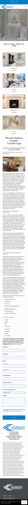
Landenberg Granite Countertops (17, 455)
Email (4, 361)
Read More (8, 503)
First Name (6, 347)
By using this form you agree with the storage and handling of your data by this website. (14, 411)
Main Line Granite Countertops (16, 461)
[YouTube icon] (16, 3)
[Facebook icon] (12, 3)
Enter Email (5, 363)
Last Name (6, 354)
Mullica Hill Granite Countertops (16, 469)
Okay (24, 502)
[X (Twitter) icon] (14, 3)
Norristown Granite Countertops (17, 475)
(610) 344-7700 (18, 45)
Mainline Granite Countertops (10, 462)
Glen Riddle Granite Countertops (10, 443)
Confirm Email (6, 369)
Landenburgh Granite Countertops (11, 457)
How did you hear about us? (9, 389)
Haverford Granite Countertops (10, 447)
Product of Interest (7, 382)
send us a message (16, 344)
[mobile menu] (26, 6)
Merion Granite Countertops (9, 465)
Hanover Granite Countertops (16, 445)
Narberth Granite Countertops (10, 471)
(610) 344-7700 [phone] (14, 1)
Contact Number (7, 375)
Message (5, 395)
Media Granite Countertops (15, 464)
